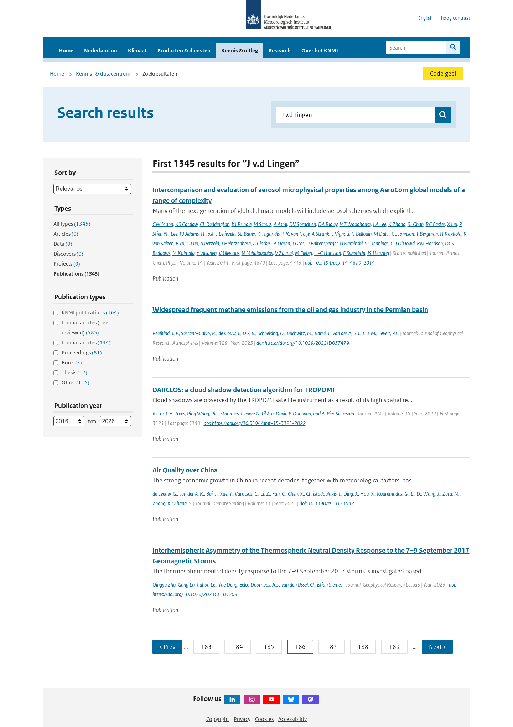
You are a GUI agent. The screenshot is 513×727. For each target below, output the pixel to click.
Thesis (74, 372)
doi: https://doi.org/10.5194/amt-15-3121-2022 (255, 423)
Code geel (443, 73)
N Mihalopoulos (257, 253)
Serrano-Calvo (195, 333)
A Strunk (320, 233)
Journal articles (86, 342)
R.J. (357, 333)
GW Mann (162, 224)
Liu (366, 333)
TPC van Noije (296, 233)
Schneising (268, 333)
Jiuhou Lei (206, 584)
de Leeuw (161, 493)
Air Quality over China (185, 470)
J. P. (175, 333)
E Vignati (340, 233)
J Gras (298, 243)
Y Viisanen (207, 253)
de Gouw (226, 333)
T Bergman (427, 233)
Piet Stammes (225, 413)
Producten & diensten (184, 50)
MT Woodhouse (355, 224)
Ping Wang (198, 413)
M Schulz (262, 224)
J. (239, 333)
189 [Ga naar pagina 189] (394, 647)
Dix (246, 333)
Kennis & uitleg (239, 50)
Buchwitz (296, 333)
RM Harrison (430, 243)
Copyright (217, 719)
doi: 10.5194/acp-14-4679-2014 (340, 262)
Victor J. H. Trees (168, 413)
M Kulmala (183, 253)
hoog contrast (455, 18)
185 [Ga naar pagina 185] (269, 647)
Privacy (242, 719)
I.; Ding (346, 493)
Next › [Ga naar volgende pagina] (437, 647)
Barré (320, 333)
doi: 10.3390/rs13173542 (327, 503)
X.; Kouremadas (386, 493)
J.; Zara (444, 493)
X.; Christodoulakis (318, 493)
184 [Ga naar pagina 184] (237, 647)
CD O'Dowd (402, 243)
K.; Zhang (177, 503)
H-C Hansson (327, 253)
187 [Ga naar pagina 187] (331, 647)
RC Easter (435, 224)
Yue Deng (227, 584)
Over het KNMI (319, 50)
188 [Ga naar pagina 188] (363, 647)
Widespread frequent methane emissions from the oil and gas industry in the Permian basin (290, 310)
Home (66, 50)
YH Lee (170, 233)
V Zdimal (284, 253)
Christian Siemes (326, 584)
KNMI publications (90, 312)
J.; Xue (221, 493)
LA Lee (379, 224)
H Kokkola (450, 233)
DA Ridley (327, 224)
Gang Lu (186, 584)
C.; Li (259, 493)
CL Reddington (214, 224)
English (425, 18)
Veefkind (161, 333)
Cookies (264, 719)
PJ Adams (189, 233)
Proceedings (82, 352)
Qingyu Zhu (164, 584)
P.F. (395, 333)
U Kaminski (351, 243)
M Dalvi (381, 233)
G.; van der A (185, 493)
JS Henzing (378, 253)
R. (214, 333)
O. (282, 333)
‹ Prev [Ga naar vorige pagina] (167, 647)
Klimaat (137, 50)
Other (75, 382)
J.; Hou (362, 493)
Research (280, 50)
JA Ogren (281, 243)
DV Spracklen (302, 224)
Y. (190, 503)
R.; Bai (206, 493)
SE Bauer (246, 233)
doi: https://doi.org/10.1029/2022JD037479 (302, 342)
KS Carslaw (186, 224)
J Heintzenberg (236, 243)
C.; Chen (290, 493)
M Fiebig (303, 253)
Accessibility (292, 719)
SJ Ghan (416, 224)
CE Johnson (403, 233)
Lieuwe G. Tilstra (257, 413)
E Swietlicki (354, 253)
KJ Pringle (242, 224)
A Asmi (280, 224)
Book (72, 362)
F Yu (180, 243)
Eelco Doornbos (254, 584)
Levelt (384, 333)
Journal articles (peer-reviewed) (87, 327)
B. (253, 333)
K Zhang (396, 224)
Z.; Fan (273, 493)
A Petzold (209, 243)
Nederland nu (100, 50)
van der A (342, 333)
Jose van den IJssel (290, 584)
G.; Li (409, 493)
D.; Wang (425, 493)
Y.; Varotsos (240, 493)
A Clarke (261, 243)
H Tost (207, 233)
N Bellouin (361, 233)
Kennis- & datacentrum (103, 73)
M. (309, 333)
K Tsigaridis (268, 233)
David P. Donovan (293, 413)
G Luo (192, 243)
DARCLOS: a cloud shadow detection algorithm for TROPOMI (243, 390)
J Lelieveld (225, 233)
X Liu (452, 224)
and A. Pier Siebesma (334, 413)
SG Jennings (376, 243)
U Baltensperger (322, 243)
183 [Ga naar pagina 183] (206, 647)
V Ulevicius (229, 253)
